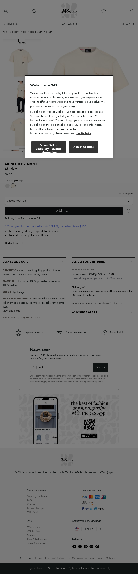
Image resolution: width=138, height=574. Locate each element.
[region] (69, 116)
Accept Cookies (83, 147)
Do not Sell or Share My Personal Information (48, 148)
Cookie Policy (83, 133)
